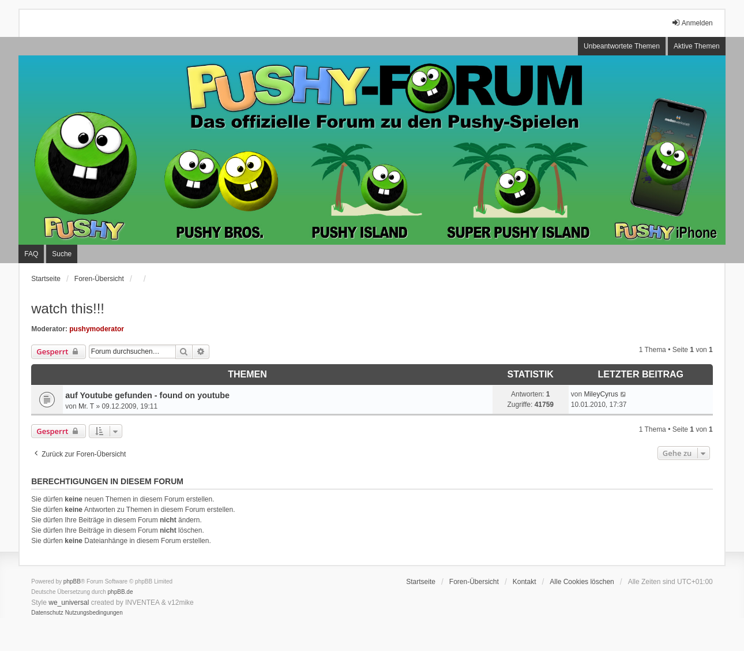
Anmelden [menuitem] (692, 22)
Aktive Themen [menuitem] (697, 46)
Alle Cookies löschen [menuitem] (582, 582)
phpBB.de (120, 592)
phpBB (72, 581)
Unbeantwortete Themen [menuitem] (622, 46)
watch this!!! (67, 308)
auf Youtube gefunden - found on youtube (147, 395)
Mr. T (86, 406)
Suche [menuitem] (62, 254)
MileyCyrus (601, 394)
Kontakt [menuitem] (524, 582)
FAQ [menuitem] (31, 254)
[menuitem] (47, 613)
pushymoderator (96, 329)
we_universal (68, 602)
